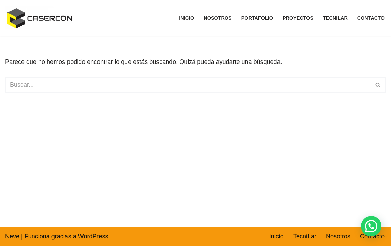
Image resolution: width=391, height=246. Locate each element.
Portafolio (257, 18)
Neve (12, 236)
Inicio (186, 18)
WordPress (93, 236)
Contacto (371, 18)
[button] (371, 226)
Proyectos (298, 18)
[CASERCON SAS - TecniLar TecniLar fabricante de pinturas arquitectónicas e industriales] (41, 18)
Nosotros (217, 18)
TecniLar (335, 18)
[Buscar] (188, 85)
